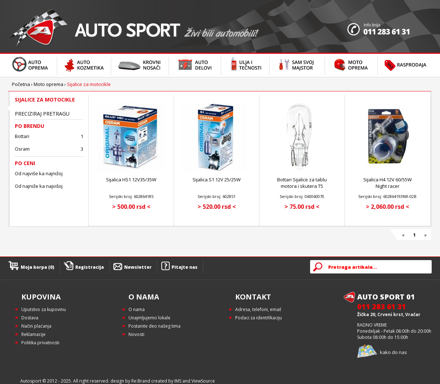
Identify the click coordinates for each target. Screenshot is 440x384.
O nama (136, 309)
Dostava (29, 318)
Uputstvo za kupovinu (43, 309)
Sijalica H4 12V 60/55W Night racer (387, 182)
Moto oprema (48, 84)
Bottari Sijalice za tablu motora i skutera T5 (302, 182)
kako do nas (393, 352)
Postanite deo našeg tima (154, 326)
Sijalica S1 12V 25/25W (216, 179)
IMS (177, 381)
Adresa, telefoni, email (258, 309)
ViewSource (203, 381)
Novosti (136, 334)
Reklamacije (33, 334)
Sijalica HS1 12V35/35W (131, 179)
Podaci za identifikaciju (258, 318)
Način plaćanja (36, 326)
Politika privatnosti (40, 343)
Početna (21, 84)
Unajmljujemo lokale (149, 318)
